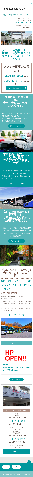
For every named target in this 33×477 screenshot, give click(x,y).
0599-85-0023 (18, 421)
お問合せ (17, 467)
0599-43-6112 (18, 439)
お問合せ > (16, 451)
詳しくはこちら (15, 126)
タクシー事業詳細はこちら (15, 88)
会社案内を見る (15, 315)
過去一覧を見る (16, 379)
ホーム (7, 467)
